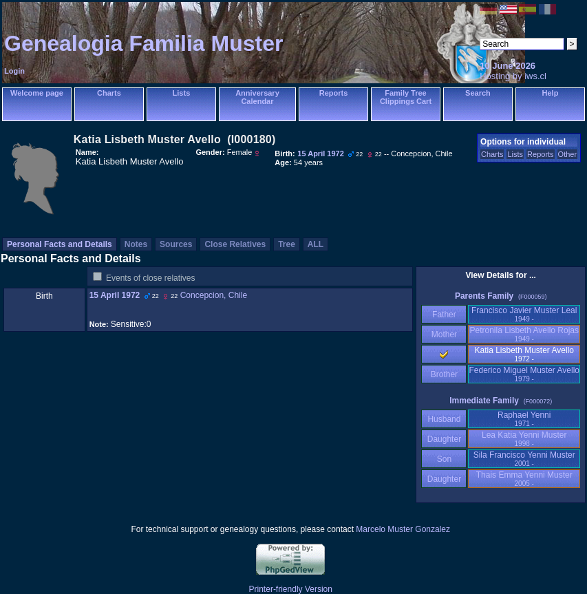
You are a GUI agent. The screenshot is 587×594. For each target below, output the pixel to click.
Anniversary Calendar (257, 97)
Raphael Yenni (524, 418)
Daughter (444, 439)
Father (444, 314)
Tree (286, 244)
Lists (182, 93)
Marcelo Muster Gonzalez (403, 529)
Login (14, 71)
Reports (333, 93)
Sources (176, 244)
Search (478, 93)
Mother (444, 334)
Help (550, 93)
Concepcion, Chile (213, 295)
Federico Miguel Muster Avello (524, 374)
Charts (109, 93)
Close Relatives (235, 244)
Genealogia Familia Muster (143, 43)
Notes (136, 244)
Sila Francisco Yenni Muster (524, 458)
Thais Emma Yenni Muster (524, 478)
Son (443, 459)
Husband (444, 419)
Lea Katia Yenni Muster (524, 438)
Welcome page (36, 93)
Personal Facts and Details (59, 244)
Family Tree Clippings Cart (405, 97)
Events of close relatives (150, 278)
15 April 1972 (114, 295)
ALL (315, 244)
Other (567, 154)
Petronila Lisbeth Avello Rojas (524, 334)
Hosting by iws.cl (513, 76)
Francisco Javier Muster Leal (524, 314)
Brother (444, 374)
